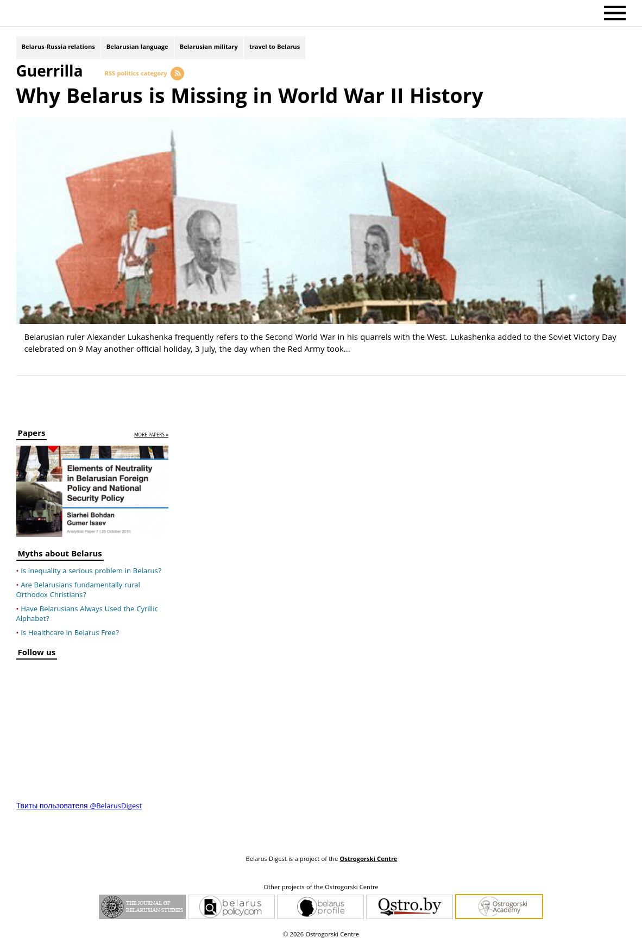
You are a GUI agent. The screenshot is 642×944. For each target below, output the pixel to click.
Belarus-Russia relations (58, 47)
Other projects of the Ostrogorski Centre (320, 888)
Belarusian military (209, 47)
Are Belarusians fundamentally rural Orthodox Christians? (78, 590)
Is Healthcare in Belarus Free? (70, 633)
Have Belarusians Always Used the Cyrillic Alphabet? (87, 614)
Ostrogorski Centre (368, 859)
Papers (32, 435)
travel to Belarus (274, 47)
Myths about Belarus (60, 555)
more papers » (151, 435)
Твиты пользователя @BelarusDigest (79, 807)
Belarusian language (137, 47)
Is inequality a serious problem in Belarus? (91, 571)
